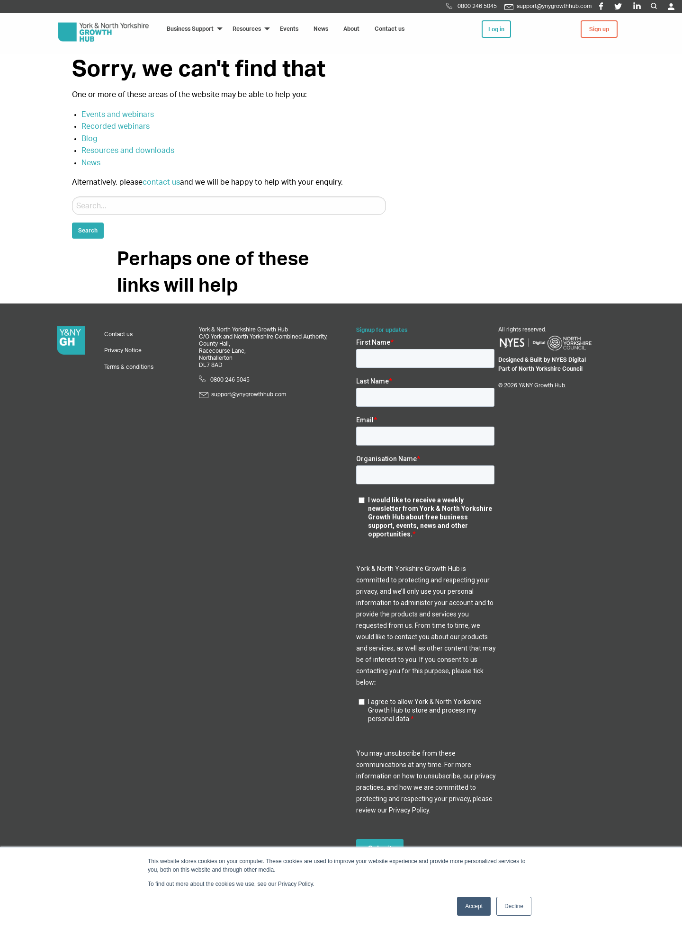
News (90, 163)
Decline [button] (513, 906)
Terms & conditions (128, 367)
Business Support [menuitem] (190, 29)
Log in (496, 29)
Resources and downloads (127, 150)
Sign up (599, 29)
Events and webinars (117, 114)
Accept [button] (474, 906)
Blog (89, 139)
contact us (161, 182)
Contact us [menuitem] (389, 29)
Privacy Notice (123, 350)
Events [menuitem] (289, 29)
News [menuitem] (321, 29)
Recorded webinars (115, 126)
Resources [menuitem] (247, 29)
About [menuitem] (351, 29)
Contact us (118, 334)
